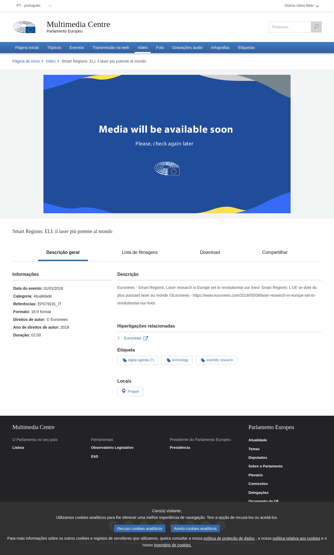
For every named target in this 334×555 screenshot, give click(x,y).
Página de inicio (26, 61)
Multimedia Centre (78, 24)
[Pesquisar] (316, 27)
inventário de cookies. (172, 545)
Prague (130, 391)
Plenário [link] (256, 475)
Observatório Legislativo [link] (112, 448)
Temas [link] (254, 449)
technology (177, 360)
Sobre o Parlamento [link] (266, 466)
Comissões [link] (258, 484)
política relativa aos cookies (296, 538)
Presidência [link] (180, 448)
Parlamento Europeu (65, 31)
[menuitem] (33, 6)
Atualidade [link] (258, 440)
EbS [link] (94, 457)
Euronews (132, 338)
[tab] (63, 252)
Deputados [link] (258, 458)
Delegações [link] (259, 493)
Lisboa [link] (18, 448)
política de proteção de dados (229, 538)
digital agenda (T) (138, 360)
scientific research (216, 360)
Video (51, 61)
